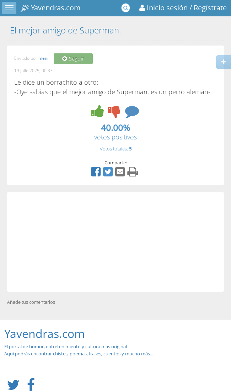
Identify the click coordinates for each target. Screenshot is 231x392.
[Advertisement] (115, 242)
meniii (44, 58)
